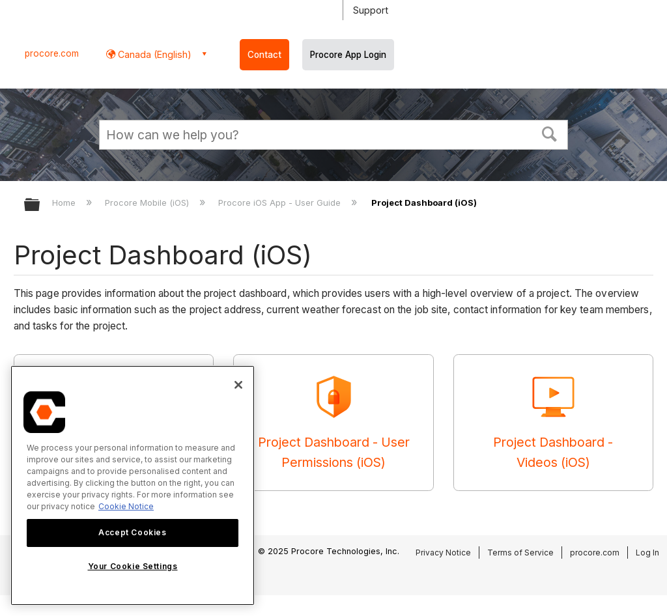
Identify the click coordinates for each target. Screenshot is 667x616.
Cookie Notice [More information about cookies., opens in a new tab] (126, 506)
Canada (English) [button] (153, 54)
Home (65, 202)
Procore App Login (348, 54)
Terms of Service (520, 552)
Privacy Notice (443, 552)
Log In (647, 552)
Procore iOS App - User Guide (280, 202)
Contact (264, 54)
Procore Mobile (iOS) (148, 202)
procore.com (52, 53)
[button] (550, 133)
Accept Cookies (132, 532)
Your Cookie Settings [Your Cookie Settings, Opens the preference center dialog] (133, 566)
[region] (132, 485)
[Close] (238, 385)
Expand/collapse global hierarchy (40, 205)
